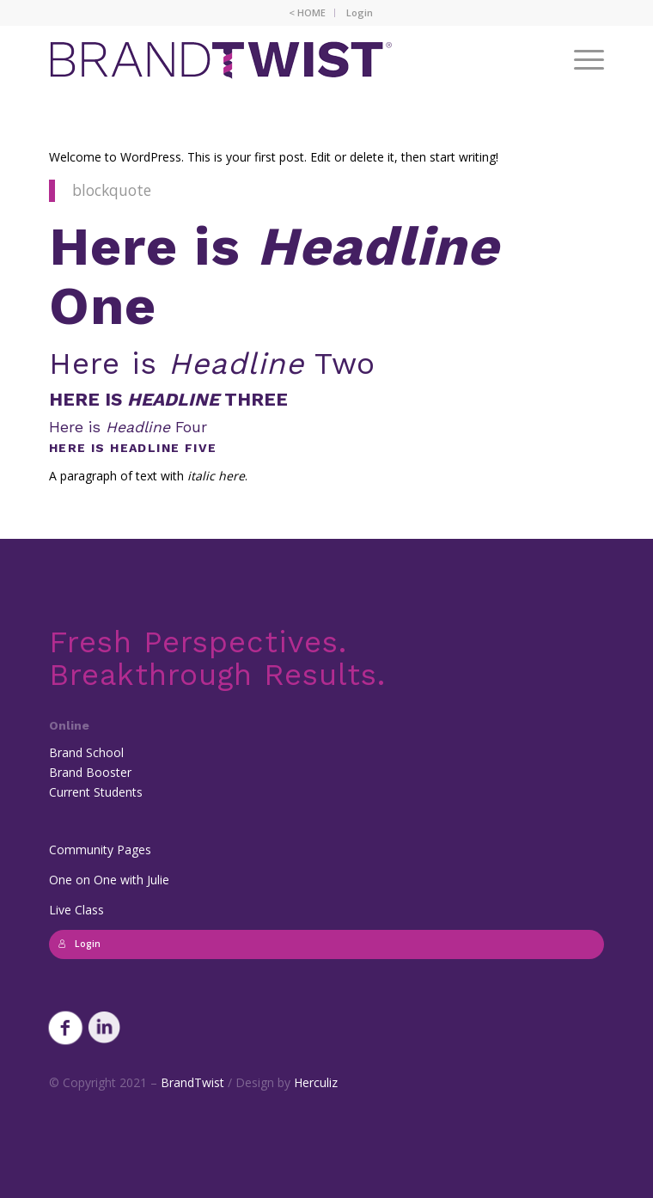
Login (359, 12)
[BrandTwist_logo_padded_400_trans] (271, 59)
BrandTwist (192, 1082)
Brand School (86, 752)
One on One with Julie (109, 879)
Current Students (96, 792)
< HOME (307, 12)
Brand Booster (90, 772)
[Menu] (580, 59)
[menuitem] (307, 13)
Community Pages (100, 849)
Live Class (76, 910)
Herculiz (316, 1082)
